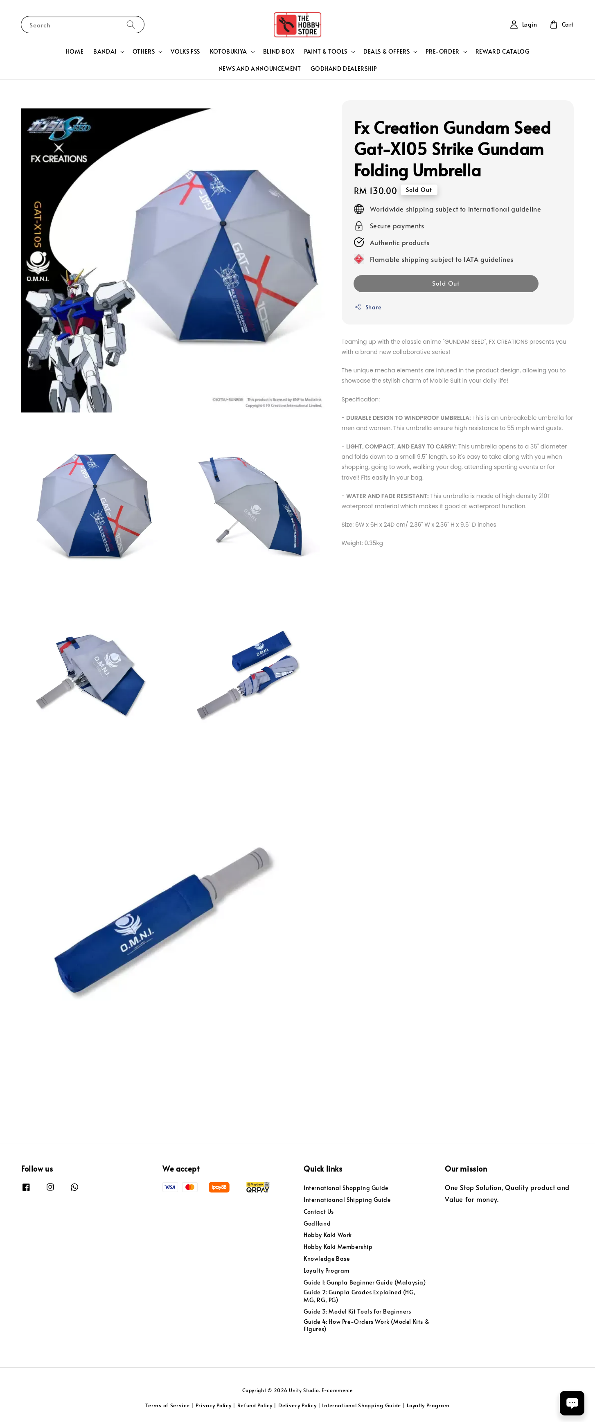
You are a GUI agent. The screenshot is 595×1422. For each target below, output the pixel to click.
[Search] (131, 24)
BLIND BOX (278, 51)
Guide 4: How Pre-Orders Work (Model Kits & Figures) (366, 1325)
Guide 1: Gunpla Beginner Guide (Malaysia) (365, 1282)
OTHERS (144, 51)
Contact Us (319, 1211)
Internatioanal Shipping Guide (347, 1199)
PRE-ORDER (442, 51)
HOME (74, 51)
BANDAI (105, 51)
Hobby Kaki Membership (338, 1247)
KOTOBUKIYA (228, 51)
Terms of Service (167, 1405)
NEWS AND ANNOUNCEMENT (260, 68)
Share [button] (367, 307)
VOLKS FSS (185, 51)
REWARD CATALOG (502, 51)
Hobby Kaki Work (328, 1235)
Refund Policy (255, 1405)
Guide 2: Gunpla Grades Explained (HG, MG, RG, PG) (359, 1295)
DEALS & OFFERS (386, 51)
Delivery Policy (297, 1405)
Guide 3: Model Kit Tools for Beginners (357, 1311)
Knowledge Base (326, 1258)
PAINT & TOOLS (325, 51)
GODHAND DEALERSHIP (343, 68)
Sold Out (446, 283)
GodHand (317, 1223)
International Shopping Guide (346, 1188)
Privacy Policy (214, 1405)
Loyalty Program (326, 1270)
